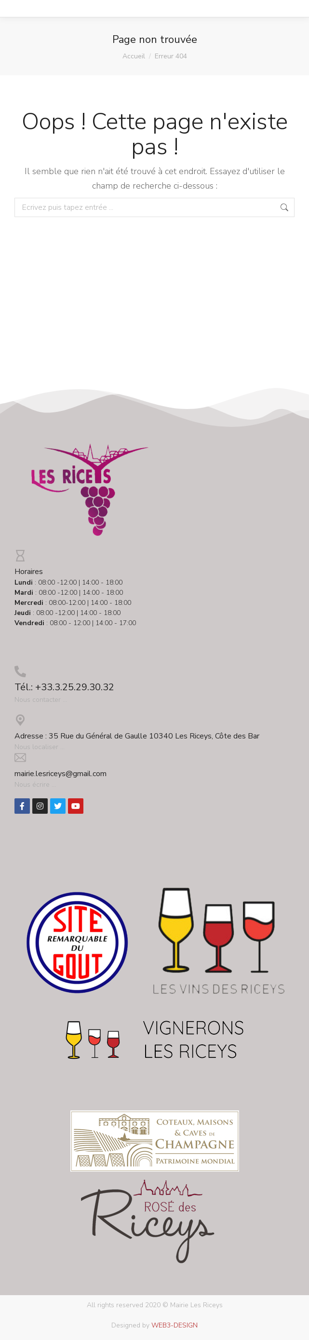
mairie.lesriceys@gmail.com (60, 773)
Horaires (28, 571)
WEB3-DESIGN (174, 1325)
